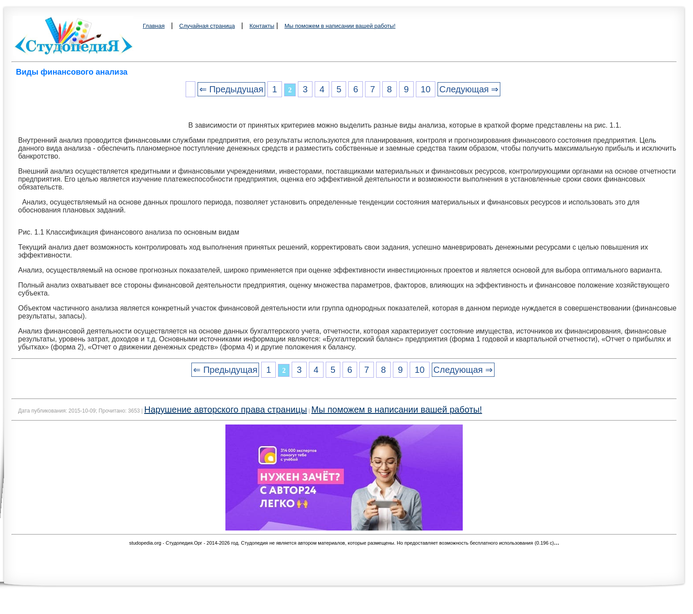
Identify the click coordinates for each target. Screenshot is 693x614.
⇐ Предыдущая (231, 89)
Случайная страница (207, 26)
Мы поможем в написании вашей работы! (340, 26)
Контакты (261, 26)
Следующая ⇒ (469, 89)
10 (425, 89)
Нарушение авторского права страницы (225, 409)
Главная (153, 26)
